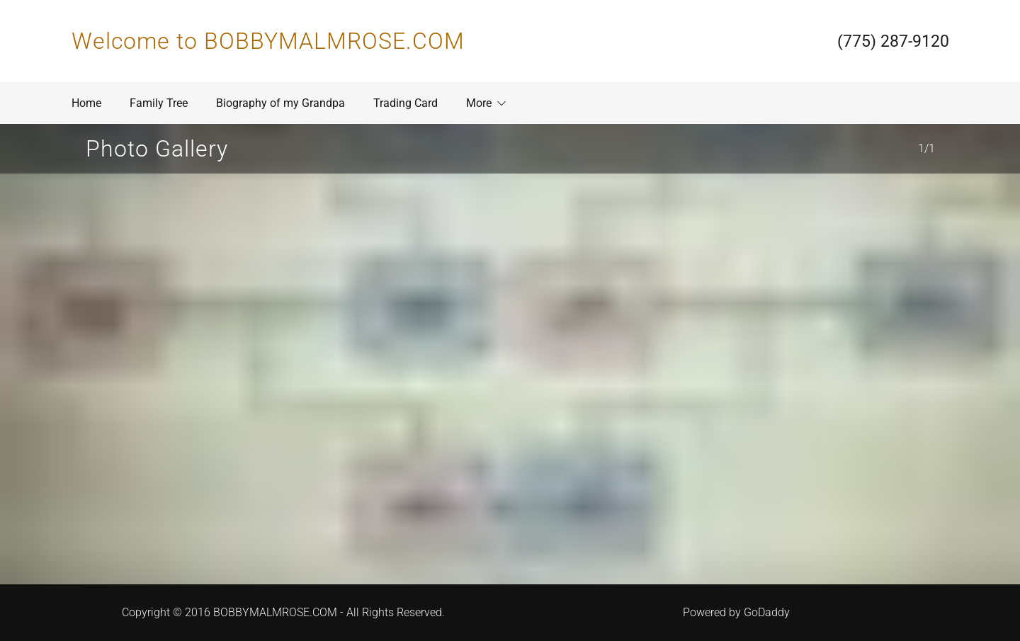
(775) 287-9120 (893, 41)
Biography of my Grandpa (280, 103)
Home (86, 103)
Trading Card (405, 103)
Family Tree (159, 103)
